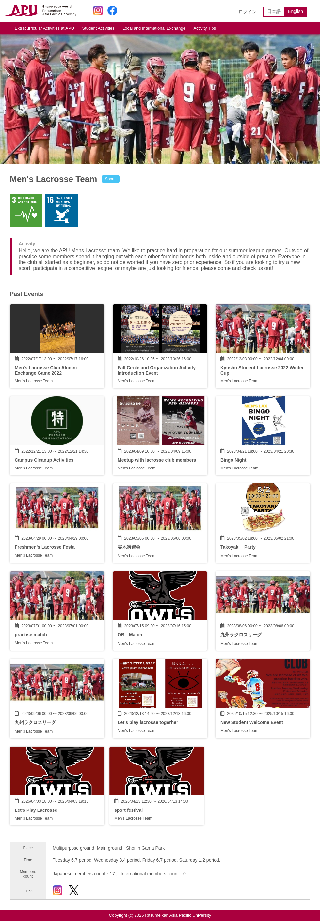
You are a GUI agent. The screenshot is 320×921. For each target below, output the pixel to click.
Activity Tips (204, 28)
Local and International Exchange (153, 28)
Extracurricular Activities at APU (44, 28)
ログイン (247, 11)
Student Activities (98, 28)
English (295, 11)
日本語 (274, 11)
